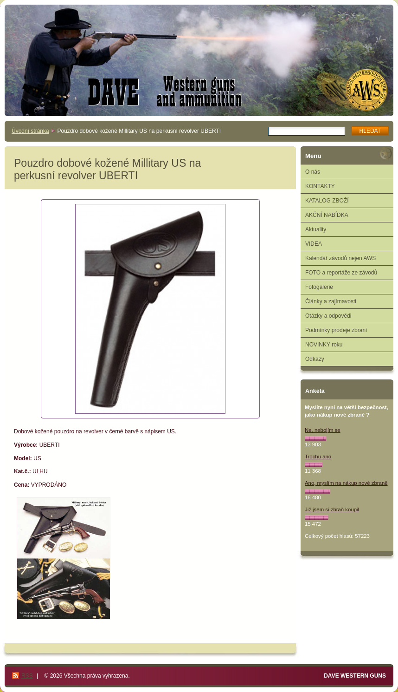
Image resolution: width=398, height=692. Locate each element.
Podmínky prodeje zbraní (336, 330)
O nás (312, 172)
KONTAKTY (320, 186)
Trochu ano (318, 456)
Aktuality (315, 229)
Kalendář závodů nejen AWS (340, 258)
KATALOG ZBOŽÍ (327, 200)
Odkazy (314, 359)
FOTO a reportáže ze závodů (341, 272)
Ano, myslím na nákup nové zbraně (346, 483)
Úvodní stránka (30, 131)
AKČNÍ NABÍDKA (326, 215)
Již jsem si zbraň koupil (332, 509)
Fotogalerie (319, 287)
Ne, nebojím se (322, 430)
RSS (27, 675)
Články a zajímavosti (330, 301)
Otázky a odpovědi (328, 316)
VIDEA (313, 244)
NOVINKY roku (323, 344)
